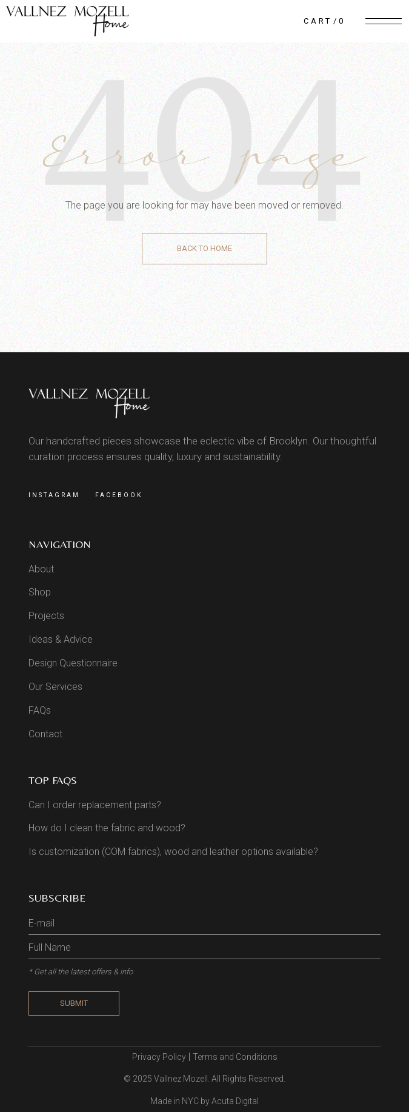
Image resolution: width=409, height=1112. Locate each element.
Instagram (54, 495)
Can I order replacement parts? (94, 805)
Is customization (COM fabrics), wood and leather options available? (173, 851)
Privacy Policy (159, 1057)
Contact (45, 734)
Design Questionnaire (73, 663)
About (41, 569)
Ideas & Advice (60, 639)
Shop (39, 592)
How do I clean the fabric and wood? (106, 828)
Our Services (55, 686)
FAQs (39, 710)
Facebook (118, 495)
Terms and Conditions (235, 1057)
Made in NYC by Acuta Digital (204, 1101)
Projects (46, 615)
